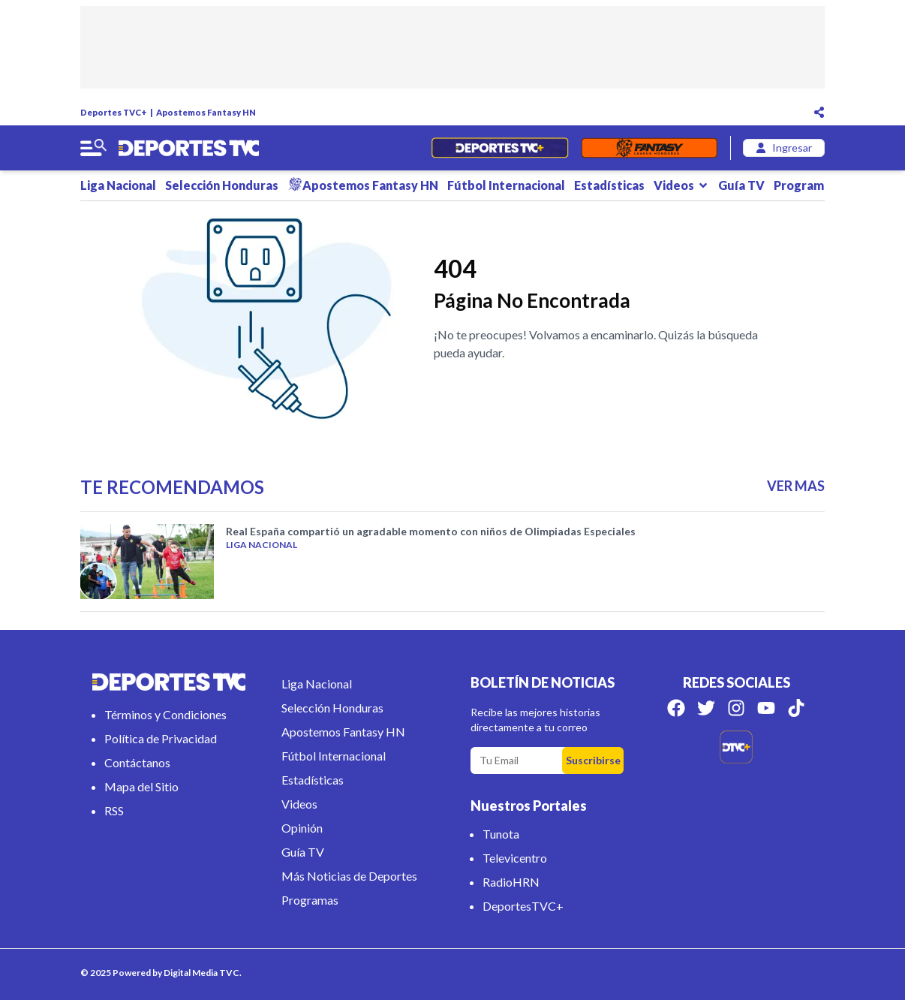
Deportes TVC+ (113, 112)
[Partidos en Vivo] (499, 147)
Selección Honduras (221, 185)
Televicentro (515, 858)
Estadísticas (609, 185)
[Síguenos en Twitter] (706, 708)
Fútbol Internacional (506, 185)
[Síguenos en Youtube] (766, 708)
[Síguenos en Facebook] (676, 708)
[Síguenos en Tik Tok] (796, 708)
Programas (813, 185)
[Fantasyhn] (649, 147)
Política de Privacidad (160, 738)
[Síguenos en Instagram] (736, 708)
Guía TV (741, 185)
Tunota (501, 834)
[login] (784, 148)
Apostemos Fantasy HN (206, 112)
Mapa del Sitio (141, 786)
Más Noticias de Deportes (349, 876)
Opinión (302, 828)
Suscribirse (593, 760)
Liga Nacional (118, 185)
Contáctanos (137, 762)
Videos (681, 185)
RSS (114, 810)
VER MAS (796, 485)
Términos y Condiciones (165, 714)
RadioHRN (511, 882)
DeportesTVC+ (523, 906)
